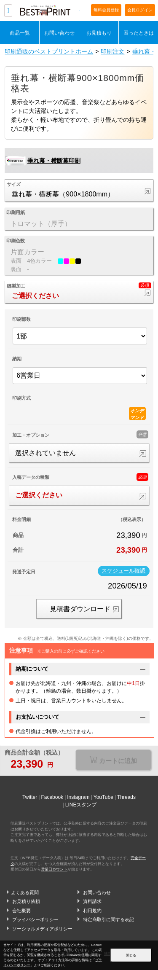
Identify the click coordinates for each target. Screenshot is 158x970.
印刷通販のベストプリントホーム (49, 51)
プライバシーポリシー (35, 919)
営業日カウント (54, 869)
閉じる (131, 955)
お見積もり (99, 32)
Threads (126, 797)
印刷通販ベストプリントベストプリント (49, 11)
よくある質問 (25, 892)
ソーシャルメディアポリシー (42, 928)
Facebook (52, 797)
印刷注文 (112, 51)
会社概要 (21, 910)
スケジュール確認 (123, 571)
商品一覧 (20, 32)
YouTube (103, 797)
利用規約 (92, 910)
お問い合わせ (59, 32)
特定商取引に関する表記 (108, 919)
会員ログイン (140, 10)
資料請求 (92, 901)
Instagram (78, 797)
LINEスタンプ (81, 805)
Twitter (29, 797)
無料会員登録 (106, 10)
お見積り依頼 (26, 901)
